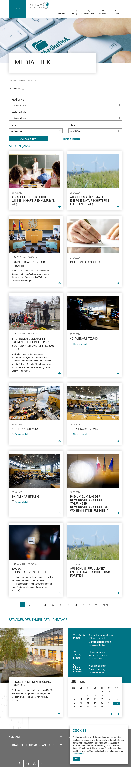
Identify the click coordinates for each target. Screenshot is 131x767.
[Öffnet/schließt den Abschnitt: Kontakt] (61, 736)
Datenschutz (79, 754)
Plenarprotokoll (80, 344)
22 (88, 703)
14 (81, 699)
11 (109, 695)
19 (116, 699)
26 (116, 703)
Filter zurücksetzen (70, 139)
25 (109, 703)
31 (102, 707)
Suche (116, 14)
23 (95, 703)
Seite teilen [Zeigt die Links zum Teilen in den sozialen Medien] (15, 89)
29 (88, 707)
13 (73, 699)
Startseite (12, 81)
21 (81, 703)
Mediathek (89, 13)
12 (116, 695)
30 (95, 707)
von (37, 130)
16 (95, 699)
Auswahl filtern (28, 139)
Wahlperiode (67, 116)
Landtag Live (75, 13)
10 (102, 695)
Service (102, 13)
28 (81, 707)
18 (109, 699)
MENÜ (17, 9)
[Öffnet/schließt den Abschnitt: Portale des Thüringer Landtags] (61, 744)
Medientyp (67, 103)
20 (73, 703)
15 (88, 699)
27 (73, 707)
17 (102, 699)
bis (96, 130)
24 (102, 703)
